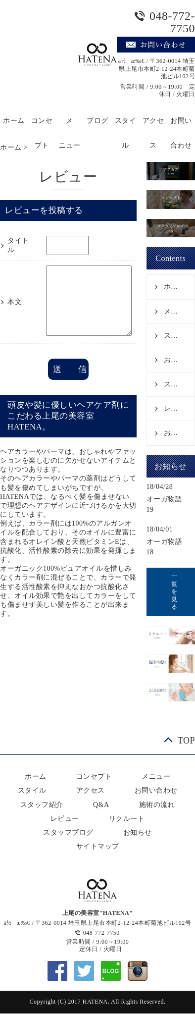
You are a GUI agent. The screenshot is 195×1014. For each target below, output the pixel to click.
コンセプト (42, 125)
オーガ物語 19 (168, 504)
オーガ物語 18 (168, 547)
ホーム (14, 120)
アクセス (153, 125)
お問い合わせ (181, 125)
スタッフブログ (68, 832)
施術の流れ (157, 804)
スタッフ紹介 (179, 384)
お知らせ (178, 432)
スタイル (126, 125)
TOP (186, 741)
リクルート (127, 818)
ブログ (97, 120)
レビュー (178, 408)
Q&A (101, 804)
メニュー (70, 125)
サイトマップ (97, 846)
